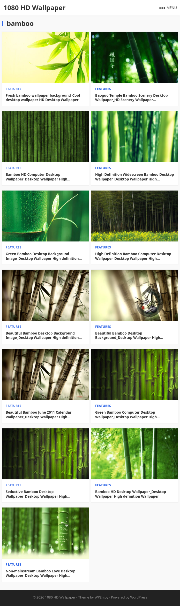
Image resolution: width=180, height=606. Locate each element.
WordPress (138, 597)
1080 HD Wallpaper (34, 7)
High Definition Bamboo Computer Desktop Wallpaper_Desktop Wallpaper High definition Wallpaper (133, 256)
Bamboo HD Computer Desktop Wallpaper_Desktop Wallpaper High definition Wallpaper (36, 176)
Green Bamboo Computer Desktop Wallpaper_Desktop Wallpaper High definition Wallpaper (126, 414)
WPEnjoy (101, 597)
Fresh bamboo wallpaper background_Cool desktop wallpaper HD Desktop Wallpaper (43, 97)
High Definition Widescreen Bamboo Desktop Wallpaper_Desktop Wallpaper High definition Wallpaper (134, 176)
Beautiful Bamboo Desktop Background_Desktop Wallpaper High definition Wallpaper (127, 335)
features (13, 89)
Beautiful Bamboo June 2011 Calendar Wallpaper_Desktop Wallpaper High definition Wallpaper (38, 414)
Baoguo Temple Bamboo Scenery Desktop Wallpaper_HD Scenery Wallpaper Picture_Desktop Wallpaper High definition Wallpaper (132, 97)
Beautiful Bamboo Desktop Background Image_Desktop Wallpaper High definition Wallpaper (42, 335)
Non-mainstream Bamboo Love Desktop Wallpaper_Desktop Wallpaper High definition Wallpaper (41, 573)
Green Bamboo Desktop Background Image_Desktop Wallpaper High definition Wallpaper (42, 256)
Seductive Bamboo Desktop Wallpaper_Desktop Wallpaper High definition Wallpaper (36, 493)
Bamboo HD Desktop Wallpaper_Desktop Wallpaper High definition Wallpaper (130, 493)
